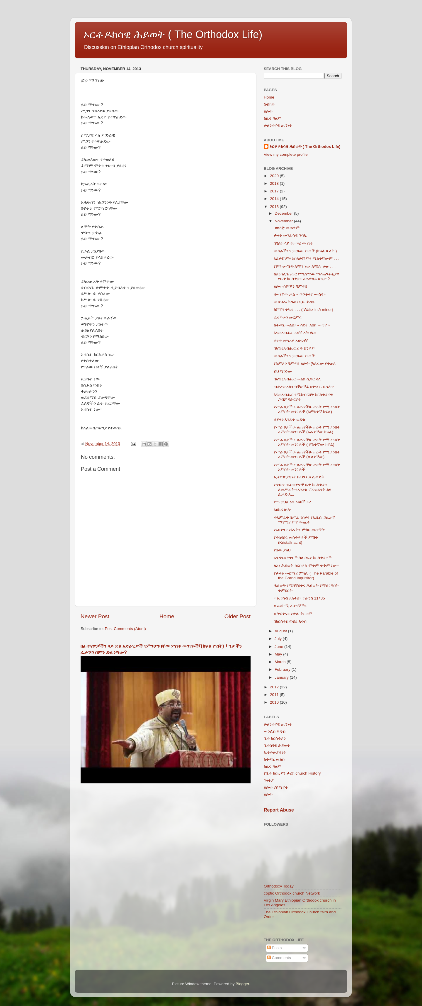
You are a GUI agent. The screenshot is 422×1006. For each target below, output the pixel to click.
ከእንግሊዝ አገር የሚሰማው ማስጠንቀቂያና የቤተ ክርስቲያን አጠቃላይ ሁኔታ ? (306, 276)
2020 (275, 176)
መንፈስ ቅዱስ (274, 731)
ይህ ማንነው (283, 371)
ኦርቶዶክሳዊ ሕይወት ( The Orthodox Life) (173, 34)
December (284, 213)
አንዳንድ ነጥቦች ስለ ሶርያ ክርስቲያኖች (302, 557)
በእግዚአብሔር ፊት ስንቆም (295, 348)
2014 (275, 199)
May (279, 654)
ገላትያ (269, 780)
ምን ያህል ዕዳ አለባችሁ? (292, 502)
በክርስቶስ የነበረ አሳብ (290, 621)
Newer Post (95, 616)
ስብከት (269, 104)
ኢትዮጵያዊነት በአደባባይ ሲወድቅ (299, 477)
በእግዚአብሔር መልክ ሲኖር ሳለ (297, 379)
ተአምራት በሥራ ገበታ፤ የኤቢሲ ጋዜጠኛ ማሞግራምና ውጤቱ (304, 519)
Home (166, 616)
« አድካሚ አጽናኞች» (290, 606)
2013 (275, 206)
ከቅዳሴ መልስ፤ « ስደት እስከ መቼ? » (302, 325)
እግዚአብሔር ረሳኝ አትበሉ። (295, 333)
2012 (275, 687)
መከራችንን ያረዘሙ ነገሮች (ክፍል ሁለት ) (305, 251)
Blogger (242, 984)
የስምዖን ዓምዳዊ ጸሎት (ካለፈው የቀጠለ (305, 363)
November (284, 221)
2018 (275, 183)
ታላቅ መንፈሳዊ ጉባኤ (290, 235)
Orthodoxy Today (279, 886)
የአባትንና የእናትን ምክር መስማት (299, 530)
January (282, 677)
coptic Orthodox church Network (292, 893)
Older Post (237, 616)
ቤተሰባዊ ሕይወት (277, 745)
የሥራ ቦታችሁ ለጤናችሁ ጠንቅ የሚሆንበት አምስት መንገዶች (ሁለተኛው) (307, 454)
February (283, 669)
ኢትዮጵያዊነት (275, 752)
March (281, 662)
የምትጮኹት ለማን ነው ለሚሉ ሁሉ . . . (305, 266)
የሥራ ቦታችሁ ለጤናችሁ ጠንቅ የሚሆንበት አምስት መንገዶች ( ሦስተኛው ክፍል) (307, 442)
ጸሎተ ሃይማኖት (276, 787)
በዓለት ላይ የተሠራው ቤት (293, 243)
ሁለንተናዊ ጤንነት (278, 125)
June (279, 646)
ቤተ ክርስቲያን (275, 738)
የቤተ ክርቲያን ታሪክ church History (292, 773)
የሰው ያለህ (282, 550)
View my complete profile (286, 154)
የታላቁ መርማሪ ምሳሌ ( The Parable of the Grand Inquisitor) (306, 575)
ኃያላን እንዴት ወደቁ (289, 419)
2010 (275, 702)
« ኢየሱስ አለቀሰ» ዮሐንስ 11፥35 (299, 598)
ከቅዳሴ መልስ (274, 759)
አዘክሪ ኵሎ (282, 509)
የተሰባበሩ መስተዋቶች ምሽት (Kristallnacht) (296, 539)
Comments (279, 958)
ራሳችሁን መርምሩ (288, 317)
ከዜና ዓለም (272, 118)
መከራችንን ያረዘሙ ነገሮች (294, 356)
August (281, 631)
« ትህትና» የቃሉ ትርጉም (293, 614)
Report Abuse (279, 809)
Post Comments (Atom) (125, 628)
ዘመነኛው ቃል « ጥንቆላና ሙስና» (300, 294)
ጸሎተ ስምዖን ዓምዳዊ (291, 286)
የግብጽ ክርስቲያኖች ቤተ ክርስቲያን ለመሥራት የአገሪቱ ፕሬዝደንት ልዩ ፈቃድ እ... (302, 489)
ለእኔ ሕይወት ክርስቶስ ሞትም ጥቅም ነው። (306, 565)
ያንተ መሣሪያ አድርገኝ (291, 340)
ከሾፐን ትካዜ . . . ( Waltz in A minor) (303, 309)
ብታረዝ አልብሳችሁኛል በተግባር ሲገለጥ (304, 387)
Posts (274, 948)
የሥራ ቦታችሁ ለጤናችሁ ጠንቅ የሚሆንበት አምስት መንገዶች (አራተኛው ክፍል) (307, 429)
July (279, 638)
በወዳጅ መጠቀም (287, 228)
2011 (275, 694)
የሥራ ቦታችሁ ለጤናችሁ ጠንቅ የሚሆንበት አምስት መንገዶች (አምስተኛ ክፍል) (307, 409)
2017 (275, 191)
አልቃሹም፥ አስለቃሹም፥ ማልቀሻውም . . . (306, 258)
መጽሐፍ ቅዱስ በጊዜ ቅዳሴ (294, 302)
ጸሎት (268, 111)
